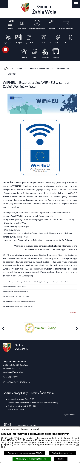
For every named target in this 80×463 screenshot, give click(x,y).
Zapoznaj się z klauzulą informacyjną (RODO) (24, 453)
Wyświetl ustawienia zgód (62, 453)
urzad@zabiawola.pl (15, 371)
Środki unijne (63, 68)
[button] (76, 4)
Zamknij (61, 459)
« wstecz (73, 313)
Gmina (38, 9)
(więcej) (55, 402)
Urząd (19, 68)
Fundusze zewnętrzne (39, 68)
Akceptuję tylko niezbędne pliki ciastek (31, 459)
